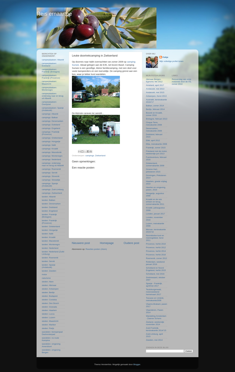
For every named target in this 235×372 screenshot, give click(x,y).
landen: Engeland (50, 211)
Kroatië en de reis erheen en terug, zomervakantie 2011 (155, 201)
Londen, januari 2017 (155, 214)
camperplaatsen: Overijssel (49, 103)
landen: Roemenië (50, 258)
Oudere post (131, 243)
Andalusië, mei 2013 (155, 89)
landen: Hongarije (50, 230)
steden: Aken (48, 282)
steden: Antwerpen (50, 289)
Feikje (165, 57)
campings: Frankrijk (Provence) (50, 133)
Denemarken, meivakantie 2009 (154, 129)
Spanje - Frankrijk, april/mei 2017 (154, 284)
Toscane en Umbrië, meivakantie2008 (155, 299)
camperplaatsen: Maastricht (49, 82)
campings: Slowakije (51, 180)
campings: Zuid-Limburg (53, 189)
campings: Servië (49, 173)
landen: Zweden (49, 271)
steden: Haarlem (49, 310)
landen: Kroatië (48, 237)
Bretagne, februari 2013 (156, 119)
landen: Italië (47, 234)
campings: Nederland (51, 159)
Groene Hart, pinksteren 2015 (153, 170)
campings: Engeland (51, 128)
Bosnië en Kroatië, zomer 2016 (154, 114)
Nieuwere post (81, 243)
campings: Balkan (50, 117)
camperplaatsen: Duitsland (49, 64)
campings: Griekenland (52, 138)
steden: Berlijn (48, 292)
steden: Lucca (48, 314)
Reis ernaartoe (54, 14)
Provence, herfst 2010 (156, 244)
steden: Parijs (48, 328)
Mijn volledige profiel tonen (171, 61)
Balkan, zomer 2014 (155, 106)
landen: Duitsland (49, 207)
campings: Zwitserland (95, 155)
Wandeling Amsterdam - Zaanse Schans (156, 317)
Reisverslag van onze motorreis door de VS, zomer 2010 (182, 81)
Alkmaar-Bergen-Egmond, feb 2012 (154, 80)
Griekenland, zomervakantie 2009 (155, 164)
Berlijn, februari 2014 (155, 109)
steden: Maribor (49, 325)
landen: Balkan (48, 200)
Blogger (136, 364)
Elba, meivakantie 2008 (156, 144)
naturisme (46, 278)
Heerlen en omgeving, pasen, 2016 (156, 188)
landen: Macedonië (50, 241)
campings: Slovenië (50, 176)
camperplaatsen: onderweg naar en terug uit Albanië (52, 95)
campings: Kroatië (50, 149)
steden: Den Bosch (50, 303)
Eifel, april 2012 (153, 140)
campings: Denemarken (52, 121)
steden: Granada (49, 307)
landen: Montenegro (51, 244)
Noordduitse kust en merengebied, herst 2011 (155, 237)
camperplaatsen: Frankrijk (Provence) (51, 76)
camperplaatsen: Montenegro (49, 88)
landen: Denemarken (51, 204)
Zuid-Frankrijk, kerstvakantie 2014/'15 (156, 329)
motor (44, 274)
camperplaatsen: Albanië (53, 60)
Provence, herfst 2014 (156, 251)
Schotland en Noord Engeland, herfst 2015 (156, 269)
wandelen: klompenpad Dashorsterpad (52, 333)
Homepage (107, 243)
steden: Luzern (48, 317)
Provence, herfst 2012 (156, 247)
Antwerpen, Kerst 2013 (156, 96)
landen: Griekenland (51, 226)
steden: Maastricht (50, 321)
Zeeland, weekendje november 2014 (155, 323)
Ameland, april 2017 (155, 85)
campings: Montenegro (52, 156)
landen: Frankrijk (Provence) (49, 221)
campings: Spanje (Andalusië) (50, 184)
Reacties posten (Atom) (96, 249)
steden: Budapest (50, 296)
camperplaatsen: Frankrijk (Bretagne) (51, 70)
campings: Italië (49, 145)
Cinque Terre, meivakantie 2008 (154, 123)
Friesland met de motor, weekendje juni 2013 (156, 152)
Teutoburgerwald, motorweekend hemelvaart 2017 (154, 291)
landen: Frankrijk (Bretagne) (49, 215)
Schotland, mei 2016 (155, 274)
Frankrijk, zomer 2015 (156, 147)
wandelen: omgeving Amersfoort (51, 345)
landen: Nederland (50, 248)
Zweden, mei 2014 (154, 340)
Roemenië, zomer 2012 (156, 258)
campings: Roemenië (51, 169)
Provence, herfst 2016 (156, 255)
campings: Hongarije (51, 141)
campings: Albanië (50, 114)
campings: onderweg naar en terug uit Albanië (53, 164)
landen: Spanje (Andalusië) (48, 266)
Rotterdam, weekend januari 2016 (155, 263)
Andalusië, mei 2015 (155, 92)
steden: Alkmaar (49, 285)
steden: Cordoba (49, 300)
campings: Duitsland (51, 125)
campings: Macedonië (51, 152)
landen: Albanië (49, 197)
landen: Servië (48, 261)
